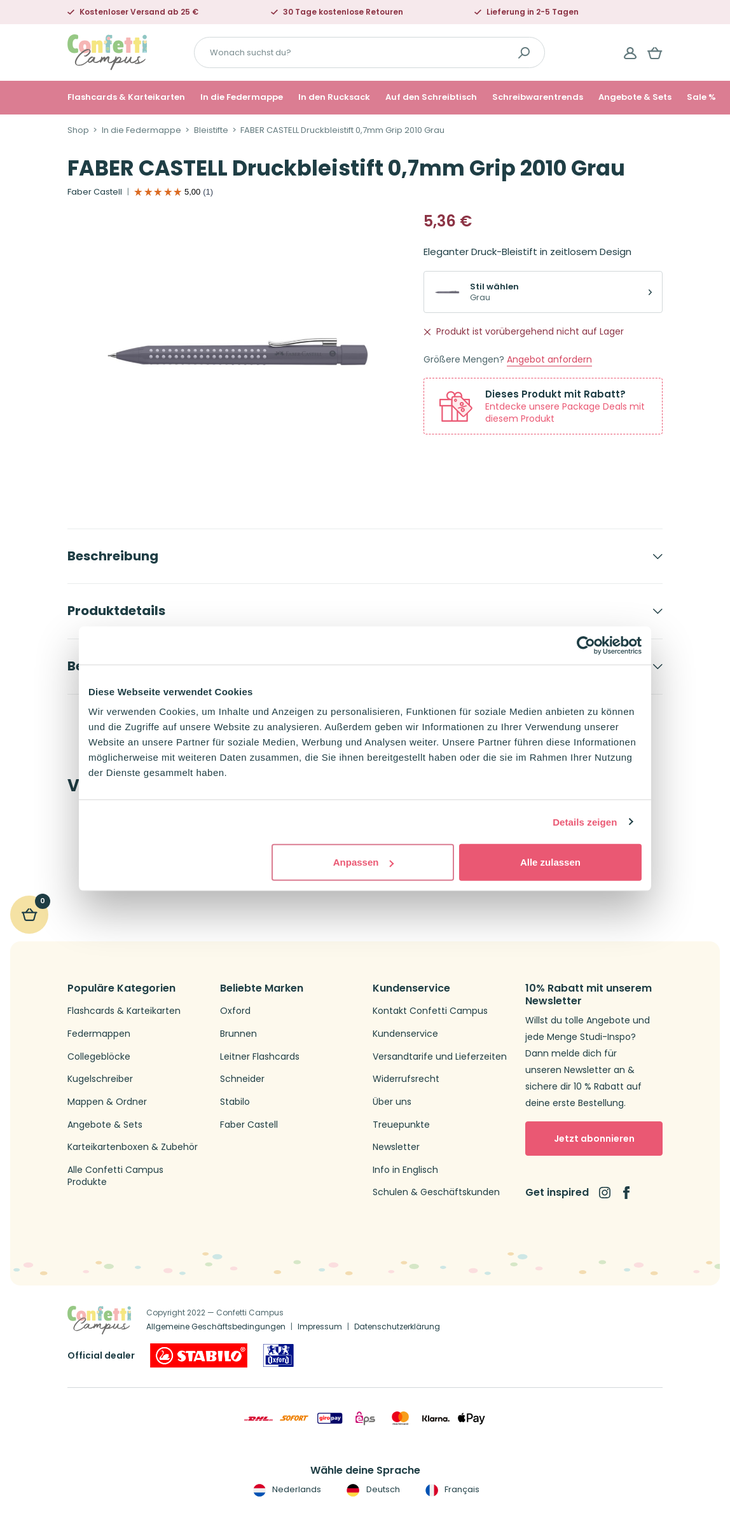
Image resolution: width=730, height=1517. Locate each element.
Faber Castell (94, 192)
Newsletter (396, 1147)
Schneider (242, 1079)
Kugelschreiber (100, 1079)
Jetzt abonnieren (594, 1138)
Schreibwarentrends (537, 97)
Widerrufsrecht (406, 1079)
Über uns (392, 1102)
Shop (78, 130)
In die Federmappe (241, 97)
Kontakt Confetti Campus (430, 1011)
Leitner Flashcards (260, 1057)
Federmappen (98, 1034)
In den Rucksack (334, 97)
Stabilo (235, 1102)
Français (451, 1489)
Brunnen (238, 1034)
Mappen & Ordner (107, 1102)
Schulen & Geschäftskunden (436, 1192)
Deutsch (371, 1489)
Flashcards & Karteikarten (126, 97)
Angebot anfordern (549, 360)
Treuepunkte (401, 1125)
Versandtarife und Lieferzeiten (440, 1057)
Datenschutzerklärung (397, 1326)
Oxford (235, 1011)
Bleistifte (211, 130)
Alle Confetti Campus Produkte (115, 1176)
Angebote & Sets (634, 97)
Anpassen (363, 862)
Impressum (320, 1326)
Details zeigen (585, 821)
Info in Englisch (405, 1170)
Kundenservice (405, 1034)
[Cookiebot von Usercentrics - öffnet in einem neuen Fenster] (586, 645)
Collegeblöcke (98, 1057)
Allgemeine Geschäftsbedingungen (216, 1326)
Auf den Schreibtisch (431, 97)
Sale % (701, 97)
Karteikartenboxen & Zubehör (132, 1147)
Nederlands (286, 1489)
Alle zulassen (550, 862)
